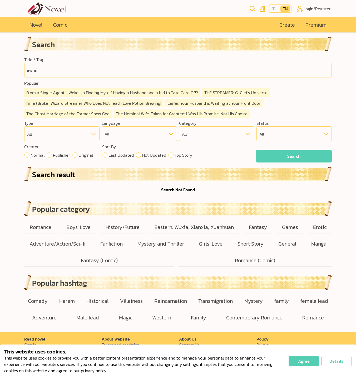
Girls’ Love (210, 244)
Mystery (253, 301)
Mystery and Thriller (160, 244)
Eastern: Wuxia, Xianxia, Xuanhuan (194, 227)
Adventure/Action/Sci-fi (57, 244)
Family (198, 318)
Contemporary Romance (254, 318)
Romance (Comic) (255, 260)
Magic (125, 318)
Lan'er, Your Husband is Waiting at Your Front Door (213, 103)
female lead (314, 301)
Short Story (251, 244)
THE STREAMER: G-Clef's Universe (236, 92)
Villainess (131, 301)
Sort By (109, 146)
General (287, 244)
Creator (31, 146)
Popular (31, 83)
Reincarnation (170, 301)
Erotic (320, 227)
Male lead (87, 318)
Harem (67, 301)
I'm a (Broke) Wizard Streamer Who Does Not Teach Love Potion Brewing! (93, 103)
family (281, 301)
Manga (319, 244)
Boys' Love (78, 227)
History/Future (123, 227)
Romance (40, 227)
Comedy (38, 301)
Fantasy (258, 227)
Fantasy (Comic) (99, 260)
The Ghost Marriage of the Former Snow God (68, 114)
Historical (97, 301)
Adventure (44, 318)
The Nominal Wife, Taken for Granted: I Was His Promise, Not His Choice (182, 114)
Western (161, 318)
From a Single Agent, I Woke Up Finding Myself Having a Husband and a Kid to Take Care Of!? (112, 92)
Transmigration (215, 301)
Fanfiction (111, 244)
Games (290, 227)
